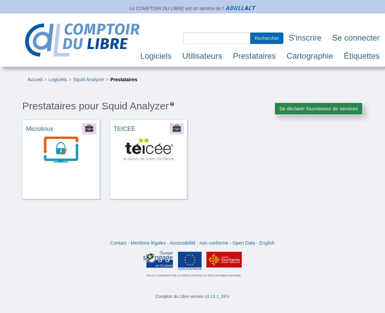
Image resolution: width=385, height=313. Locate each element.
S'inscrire (305, 37)
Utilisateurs (202, 55)
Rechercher (267, 38)
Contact (118, 243)
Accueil (34, 79)
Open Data (243, 243)
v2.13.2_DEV (217, 296)
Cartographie (310, 55)
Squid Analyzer (88, 79)
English (267, 243)
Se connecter (356, 37)
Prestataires (254, 55)
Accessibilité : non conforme (199, 243)
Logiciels (155, 55)
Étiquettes (362, 55)
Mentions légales (148, 243)
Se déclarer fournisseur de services (318, 108)
